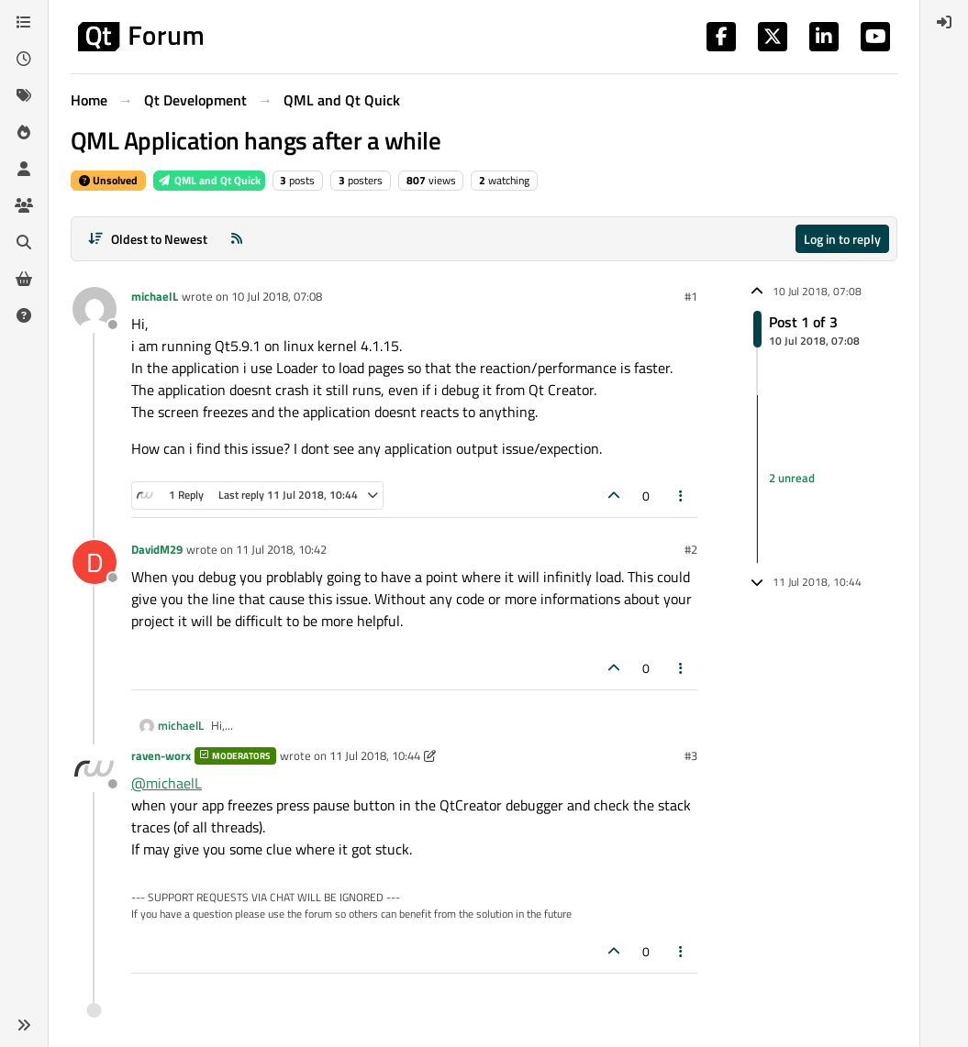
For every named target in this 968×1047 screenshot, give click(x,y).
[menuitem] (944, 22)
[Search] (23, 242)
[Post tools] (681, 495)
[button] (23, 1025)
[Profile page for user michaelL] (94, 309)
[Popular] (23, 132)
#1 (690, 296)
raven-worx (161, 755)
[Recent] (23, 58)
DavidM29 (157, 549)
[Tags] (23, 95)
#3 (690, 755)
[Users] (23, 168)
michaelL (154, 296)
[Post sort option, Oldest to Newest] (147, 239)
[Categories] (23, 22)
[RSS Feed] (236, 239)
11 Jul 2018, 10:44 (374, 755)
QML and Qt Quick (209, 180)
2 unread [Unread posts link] (792, 478)
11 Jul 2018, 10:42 (281, 549)
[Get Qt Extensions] (23, 278)
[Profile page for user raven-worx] (94, 768)
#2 (690, 549)
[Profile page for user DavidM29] (94, 562)
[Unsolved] (23, 315)
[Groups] (23, 205)
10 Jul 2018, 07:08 (276, 296)
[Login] (944, 22)
